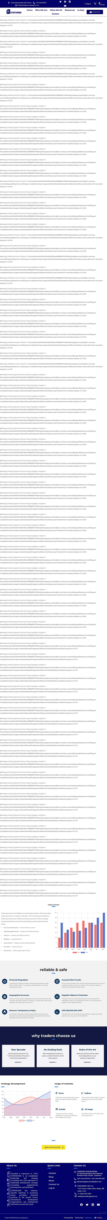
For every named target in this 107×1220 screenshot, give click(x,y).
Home (30, 10)
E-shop (80, 10)
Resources (70, 10)
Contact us (88, 1218)
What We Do (56, 10)
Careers (55, 14)
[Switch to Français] (101, 4)
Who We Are (41, 10)
